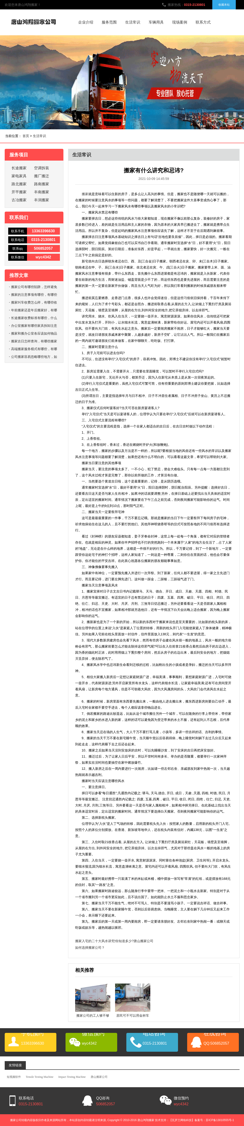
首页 (26, 136)
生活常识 (132, 22)
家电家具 (19, 176)
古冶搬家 (19, 200)
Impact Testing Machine (72, 1077)
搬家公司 (15, 1120)
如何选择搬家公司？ (90, 947)
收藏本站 (224, 4)
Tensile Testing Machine (39, 1077)
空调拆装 (41, 168)
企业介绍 (85, 22)
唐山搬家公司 (99, 1077)
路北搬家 (19, 184)
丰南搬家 (41, 192)
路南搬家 (41, 184)
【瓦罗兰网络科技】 (181, 1120)
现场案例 (179, 22)
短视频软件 (14, 1077)
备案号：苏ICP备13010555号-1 (214, 1120)
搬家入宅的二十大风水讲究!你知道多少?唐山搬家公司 (114, 941)
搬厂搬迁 (41, 176)
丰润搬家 (41, 200)
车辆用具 (156, 22)
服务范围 (109, 22)
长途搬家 (19, 168)
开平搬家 (19, 192)
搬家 (85, 194)
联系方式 (203, 22)
